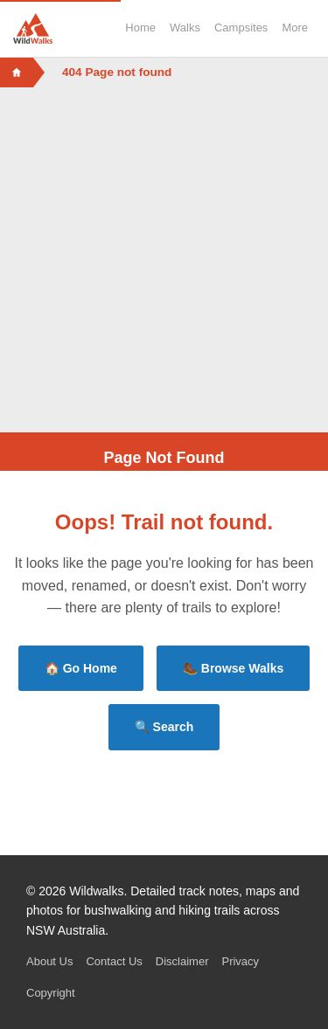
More (295, 27)
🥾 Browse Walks (233, 668)
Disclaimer (182, 961)
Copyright (50, 992)
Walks (185, 27)
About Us (49, 961)
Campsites (241, 27)
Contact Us (114, 961)
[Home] (16, 72)
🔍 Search (164, 727)
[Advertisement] (164, 260)
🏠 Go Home (81, 668)
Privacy (240, 961)
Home (140, 27)
